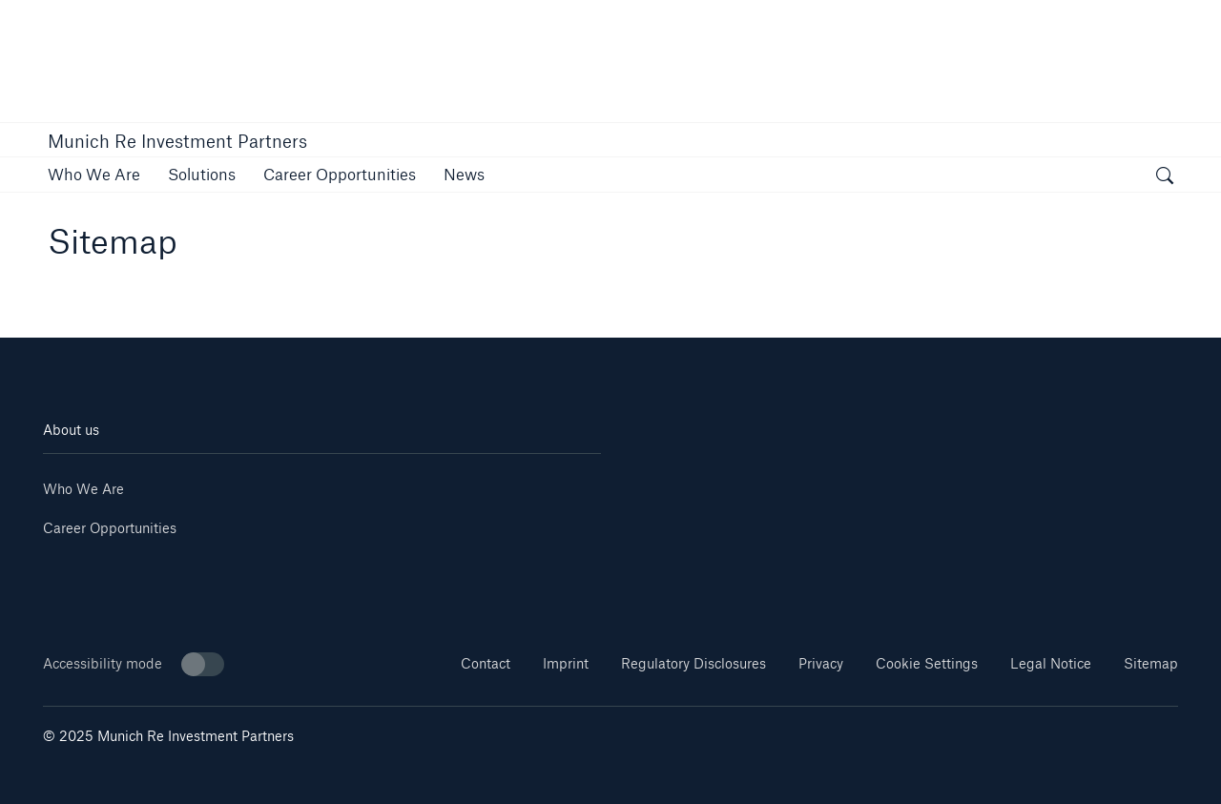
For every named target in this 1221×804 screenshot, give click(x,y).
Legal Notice (1050, 663)
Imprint (566, 663)
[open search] (1164, 177)
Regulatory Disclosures (693, 663)
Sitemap (1151, 663)
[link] (94, 174)
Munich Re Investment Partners (177, 141)
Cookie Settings (927, 663)
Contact (485, 663)
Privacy (820, 663)
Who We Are (83, 489)
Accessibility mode (133, 664)
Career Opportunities (109, 528)
